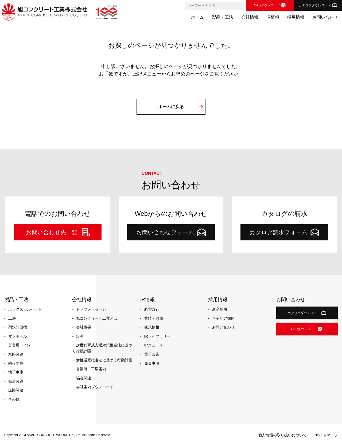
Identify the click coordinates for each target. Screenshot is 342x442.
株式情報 (151, 327)
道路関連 (15, 390)
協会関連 (83, 378)
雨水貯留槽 (17, 327)
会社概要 (83, 327)
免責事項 (151, 363)
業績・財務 (153, 318)
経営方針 (151, 309)
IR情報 (272, 17)
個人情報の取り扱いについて (282, 435)
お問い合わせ (325, 17)
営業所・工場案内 (91, 369)
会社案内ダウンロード (95, 387)
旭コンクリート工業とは (96, 318)
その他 (14, 399)
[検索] (239, 6)
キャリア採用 (223, 318)
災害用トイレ (19, 345)
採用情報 (295, 17)
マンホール (17, 336)
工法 (12, 318)
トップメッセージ (91, 309)
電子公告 (151, 354)
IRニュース (153, 345)
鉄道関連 (15, 381)
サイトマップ (326, 435)
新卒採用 (219, 309)
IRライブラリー (157, 336)
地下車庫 (15, 372)
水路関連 (15, 354)
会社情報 (249, 17)
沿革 (80, 336)
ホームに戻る (171, 106)
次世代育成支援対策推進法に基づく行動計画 (102, 348)
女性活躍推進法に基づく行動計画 (104, 360)
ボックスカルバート (25, 309)
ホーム (197, 17)
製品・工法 (222, 17)
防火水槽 (15, 363)
